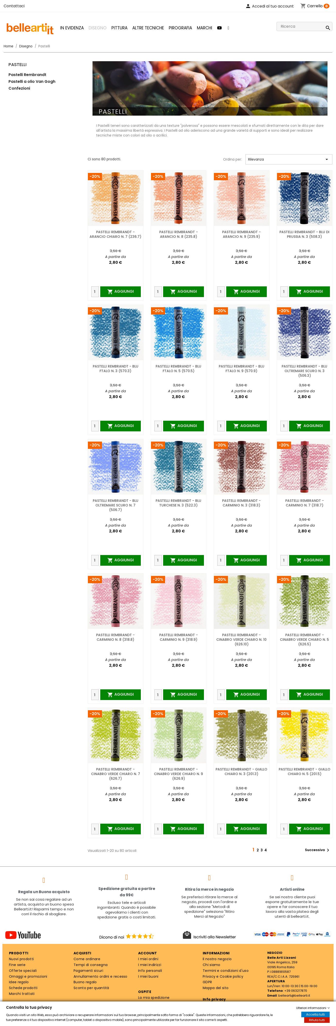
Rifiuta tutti (317, 1020)
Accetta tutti (315, 1014)
